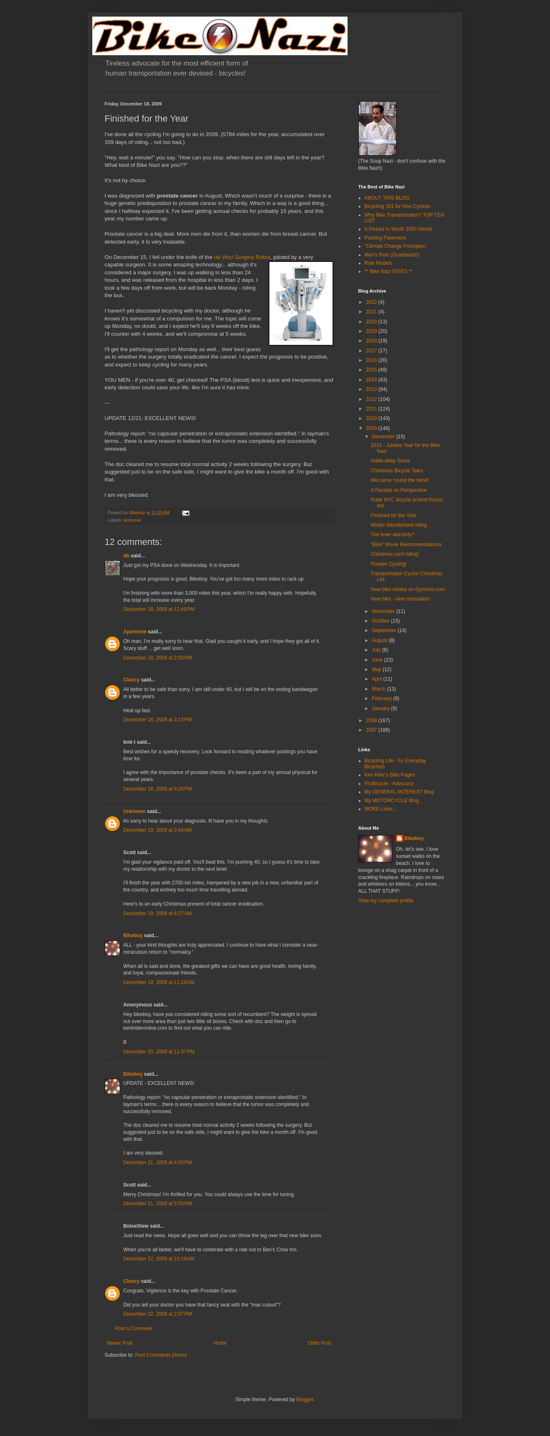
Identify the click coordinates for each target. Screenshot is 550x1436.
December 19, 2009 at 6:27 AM (157, 913)
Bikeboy (133, 935)
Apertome (135, 632)
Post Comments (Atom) (161, 1355)
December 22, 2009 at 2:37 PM (157, 1314)
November (384, 611)
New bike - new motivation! (400, 599)
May (377, 669)
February (382, 698)
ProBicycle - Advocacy (389, 783)
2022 (372, 302)
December (384, 437)
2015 (372, 370)
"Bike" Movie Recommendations (405, 544)
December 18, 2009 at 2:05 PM (157, 658)
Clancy (131, 680)
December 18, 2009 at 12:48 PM (159, 609)
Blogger (304, 1399)
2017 (372, 351)
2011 (372, 409)
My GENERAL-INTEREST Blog (399, 792)
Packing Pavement (385, 238)
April (377, 679)
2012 (372, 399)
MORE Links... (381, 809)
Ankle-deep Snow (389, 461)
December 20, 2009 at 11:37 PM (159, 1052)
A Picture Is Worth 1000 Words (399, 229)
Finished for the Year (393, 515)
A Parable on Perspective (398, 490)
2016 (372, 360)
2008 (372, 720)
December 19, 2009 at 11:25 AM (159, 982)
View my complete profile (386, 901)
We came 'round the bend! (399, 480)
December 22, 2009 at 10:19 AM (159, 1259)
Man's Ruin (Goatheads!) (392, 255)
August (380, 640)
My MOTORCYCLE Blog (392, 800)
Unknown (134, 811)
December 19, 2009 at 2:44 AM (157, 830)
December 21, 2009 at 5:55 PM (157, 1203)
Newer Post (120, 1343)
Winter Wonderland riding (398, 525)
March (379, 689)
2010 (372, 418)
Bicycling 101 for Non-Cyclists (398, 206)
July (377, 650)
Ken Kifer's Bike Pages (390, 775)
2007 (372, 730)
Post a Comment (133, 1328)
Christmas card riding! (394, 554)
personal (132, 520)
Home (220, 1343)
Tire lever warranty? (392, 534)
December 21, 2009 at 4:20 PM (157, 1162)
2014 (372, 380)
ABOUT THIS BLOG (387, 198)
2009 (372, 428)
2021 (372, 312)
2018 (372, 341)
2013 (372, 389)
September (384, 630)
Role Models (378, 263)
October (381, 621)
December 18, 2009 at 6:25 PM (157, 789)
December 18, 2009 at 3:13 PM (157, 720)
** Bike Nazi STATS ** (389, 271)
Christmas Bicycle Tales (396, 471)
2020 (372, 322)
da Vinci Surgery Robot (242, 257)
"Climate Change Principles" (396, 246)
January (381, 708)
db (126, 556)
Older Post (319, 1343)
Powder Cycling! (388, 564)
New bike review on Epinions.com (407, 589)
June (378, 660)
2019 (372, 331)
